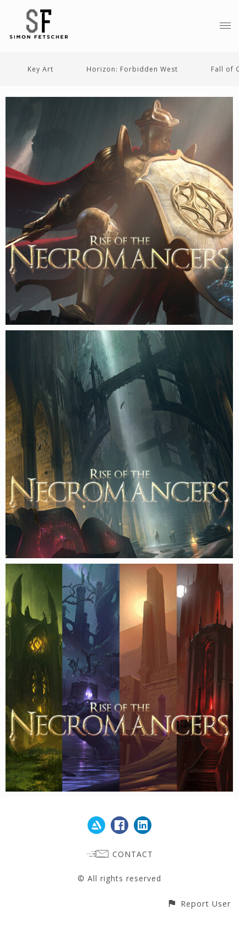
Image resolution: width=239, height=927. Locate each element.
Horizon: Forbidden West (132, 69)
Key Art (40, 69)
